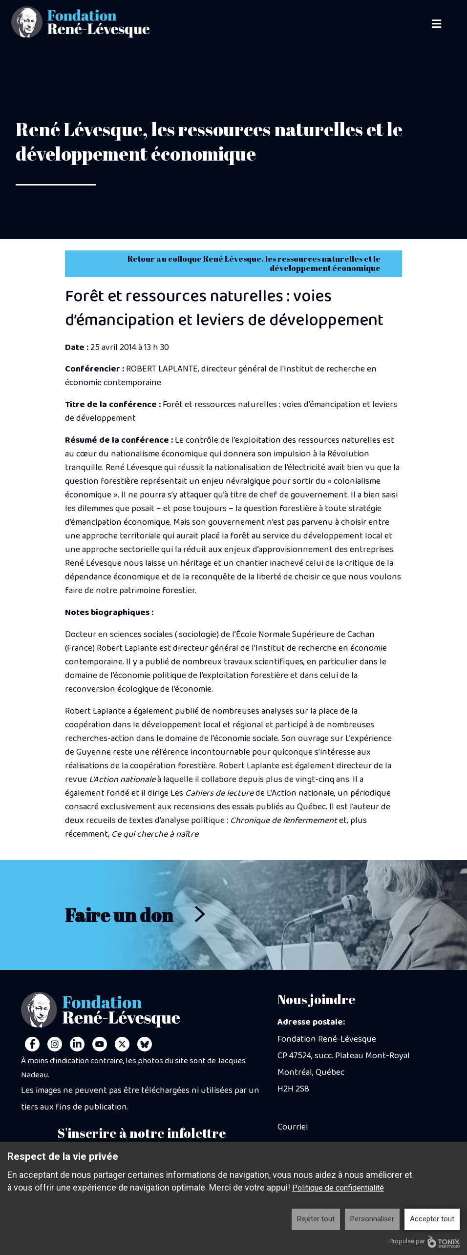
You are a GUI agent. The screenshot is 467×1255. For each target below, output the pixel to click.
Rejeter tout (316, 1218)
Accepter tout (432, 1218)
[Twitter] (122, 1044)
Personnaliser (372, 1218)
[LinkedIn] (77, 1044)
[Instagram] (54, 1044)
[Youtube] (99, 1044)
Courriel (292, 1127)
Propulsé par (424, 1241)
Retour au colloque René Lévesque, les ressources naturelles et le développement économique (254, 263)
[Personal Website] (144, 1044)
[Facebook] (32, 1044)
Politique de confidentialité (338, 1188)
